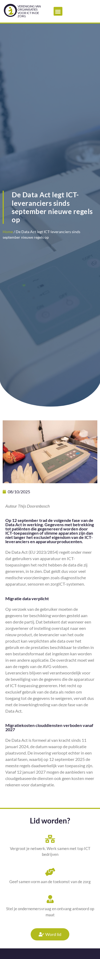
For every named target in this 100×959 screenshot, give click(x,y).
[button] (58, 11)
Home (8, 232)
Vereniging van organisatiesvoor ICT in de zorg (29, 11)
